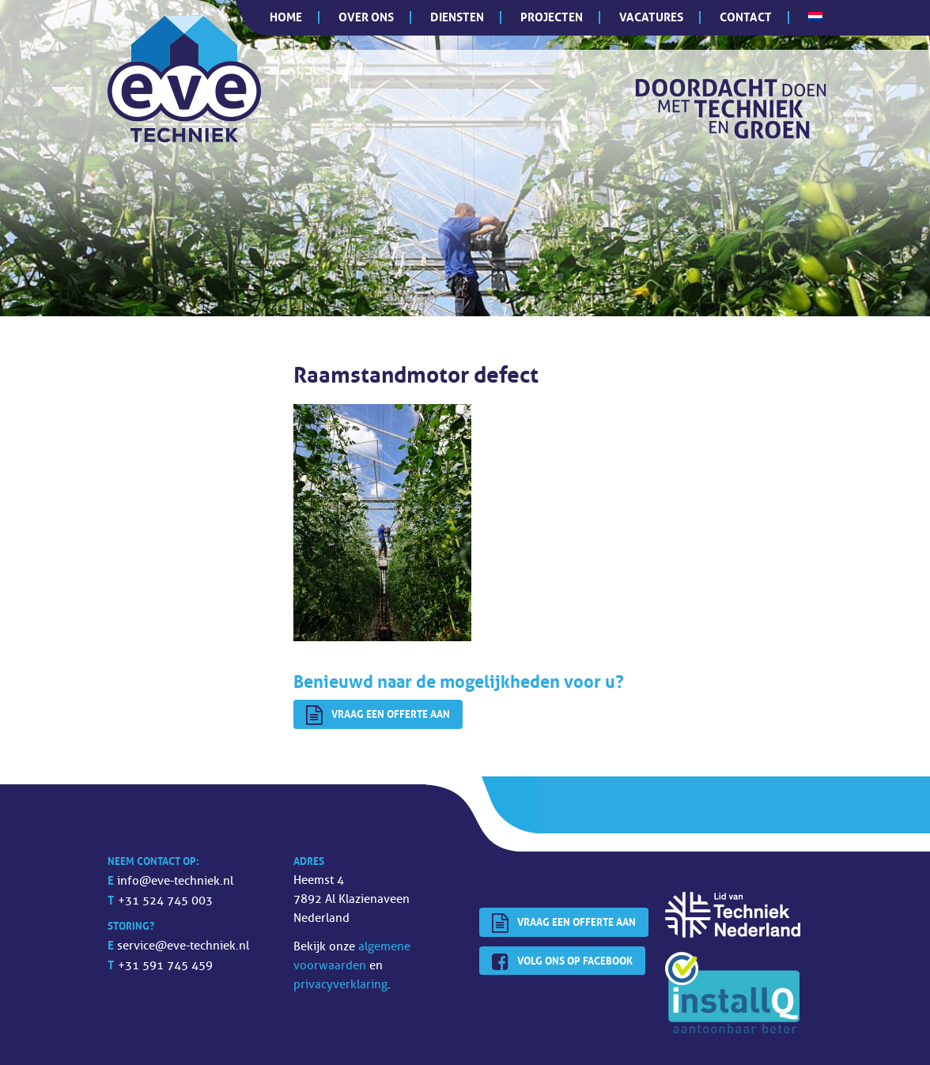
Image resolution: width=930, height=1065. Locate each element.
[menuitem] (815, 16)
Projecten (551, 17)
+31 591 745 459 (165, 965)
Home (286, 17)
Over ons (366, 17)
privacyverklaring (340, 984)
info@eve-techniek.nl (175, 881)
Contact (746, 17)
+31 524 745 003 (165, 900)
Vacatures (651, 17)
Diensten (457, 17)
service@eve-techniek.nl (183, 946)
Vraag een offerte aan (378, 715)
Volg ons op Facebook (562, 962)
